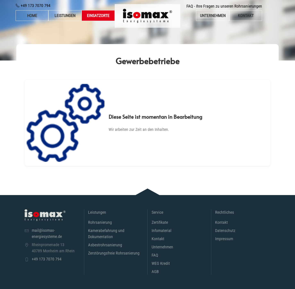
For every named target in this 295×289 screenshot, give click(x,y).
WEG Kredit (161, 263)
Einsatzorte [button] (98, 15)
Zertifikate (160, 222)
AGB (155, 271)
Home (32, 15)
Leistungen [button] (64, 15)
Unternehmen (162, 246)
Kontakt (246, 15)
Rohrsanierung (100, 222)
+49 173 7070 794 (33, 5)
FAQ (155, 255)
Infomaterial (161, 230)
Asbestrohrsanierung (105, 244)
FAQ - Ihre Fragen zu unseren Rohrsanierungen (224, 6)
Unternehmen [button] (213, 15)
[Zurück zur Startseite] (147, 16)
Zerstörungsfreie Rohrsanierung (114, 253)
